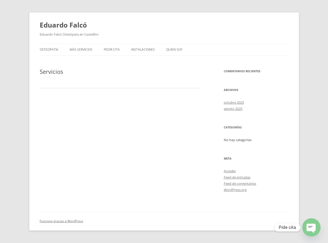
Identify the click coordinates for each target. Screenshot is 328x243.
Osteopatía (49, 49)
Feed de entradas (237, 177)
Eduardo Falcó (63, 25)
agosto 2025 (233, 108)
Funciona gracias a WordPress (61, 221)
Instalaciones (143, 49)
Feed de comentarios (240, 183)
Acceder (230, 171)
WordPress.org (235, 189)
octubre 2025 (234, 102)
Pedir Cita (112, 49)
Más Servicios (81, 49)
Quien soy (174, 49)
